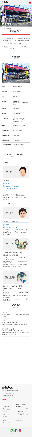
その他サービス (20, 418)
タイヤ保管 (5, 413)
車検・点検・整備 (20, 413)
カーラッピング (20, 411)
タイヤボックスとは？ (21, 404)
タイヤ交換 (5, 408)
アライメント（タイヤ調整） (23, 408)
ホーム (3, 28)
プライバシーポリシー (7, 422)
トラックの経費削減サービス (8, 409)
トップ (4, 404)
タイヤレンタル (6, 414)
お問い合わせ (19, 420)
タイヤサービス (6, 406)
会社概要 (4, 420)
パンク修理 (5, 411)
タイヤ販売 (5, 416)
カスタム (19, 409)
